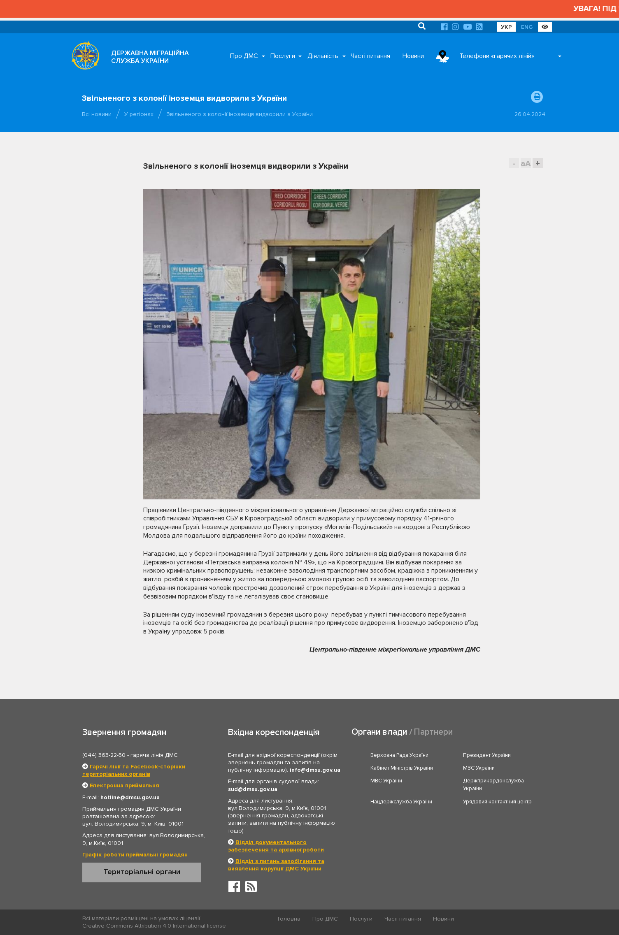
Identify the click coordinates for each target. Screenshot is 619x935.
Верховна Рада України (399, 755)
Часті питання (370, 56)
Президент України (487, 755)
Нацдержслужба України (401, 801)
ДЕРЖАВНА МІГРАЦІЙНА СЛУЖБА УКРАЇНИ (150, 57)
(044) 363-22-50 (104, 755)
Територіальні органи (141, 871)
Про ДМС (244, 56)
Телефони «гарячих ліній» (496, 56)
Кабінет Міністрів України (401, 768)
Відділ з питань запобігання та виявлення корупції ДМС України (276, 865)
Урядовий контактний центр (497, 801)
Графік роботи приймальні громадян (135, 854)
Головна (289, 918)
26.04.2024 (529, 114)
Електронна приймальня (124, 785)
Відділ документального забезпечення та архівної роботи (276, 846)
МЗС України (479, 768)
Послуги (282, 56)
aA (526, 163)
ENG (527, 26)
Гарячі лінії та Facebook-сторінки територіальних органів (133, 770)
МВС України (386, 780)
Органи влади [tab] (379, 732)
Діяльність (322, 56)
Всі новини (97, 114)
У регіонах (139, 114)
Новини (413, 56)
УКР (506, 26)
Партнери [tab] (433, 732)
